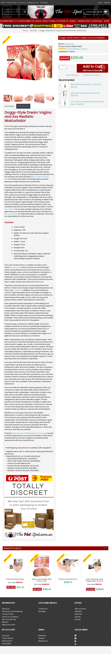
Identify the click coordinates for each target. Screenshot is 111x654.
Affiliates (78, 611)
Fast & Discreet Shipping (12, 611)
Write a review (81, 49)
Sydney (41, 638)
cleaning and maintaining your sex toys (28, 433)
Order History (7, 638)
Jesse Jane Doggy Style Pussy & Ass (41, 580)
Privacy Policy (8, 614)
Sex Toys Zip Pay (9, 619)
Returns (5, 622)
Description (9, 106)
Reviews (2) (23, 106)
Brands (78, 619)
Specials (78, 614)
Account (5, 635)
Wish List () (7, 641)
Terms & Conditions (10, 617)
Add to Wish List (72, 75)
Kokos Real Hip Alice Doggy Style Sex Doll (94, 580)
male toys (18, 290)
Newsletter (6, 643)
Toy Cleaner (10, 209)
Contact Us (43, 609)
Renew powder (11, 214)
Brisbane (42, 635)
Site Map (42, 611)
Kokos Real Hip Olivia (15, 579)
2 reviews (70, 49)
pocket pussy (15, 267)
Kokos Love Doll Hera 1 (68, 579)
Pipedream (69, 44)
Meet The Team (8, 625)
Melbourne (43, 641)
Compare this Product (92, 75)
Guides (78, 617)
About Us (6, 609)
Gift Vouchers (80, 609)
